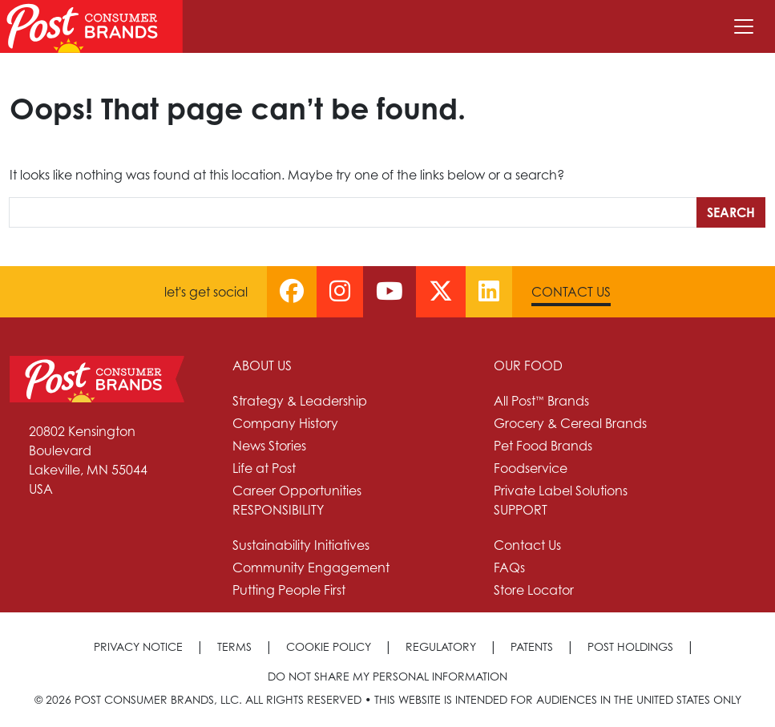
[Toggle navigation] (743, 26)
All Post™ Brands (541, 401)
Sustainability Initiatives (300, 545)
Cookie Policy (328, 646)
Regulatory (441, 646)
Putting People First (288, 590)
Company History (285, 423)
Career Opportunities (296, 491)
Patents (532, 646)
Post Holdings (630, 646)
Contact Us (571, 292)
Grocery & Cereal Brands (570, 423)
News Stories (269, 446)
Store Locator (534, 590)
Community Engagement (311, 567)
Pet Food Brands (543, 446)
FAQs (509, 567)
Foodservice (530, 468)
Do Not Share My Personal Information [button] (387, 676)
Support (520, 510)
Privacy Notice (138, 646)
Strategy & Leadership (299, 401)
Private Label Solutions (561, 491)
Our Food (528, 365)
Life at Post (264, 468)
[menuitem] (354, 428)
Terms (234, 646)
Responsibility (278, 510)
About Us (262, 365)
